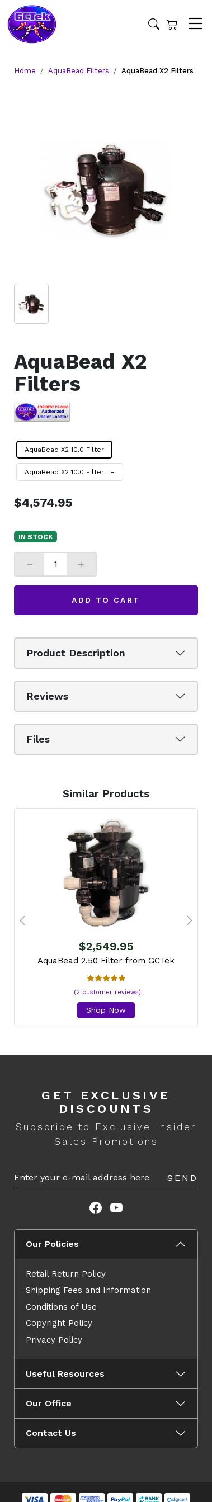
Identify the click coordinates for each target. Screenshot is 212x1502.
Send (182, 1178)
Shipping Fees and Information (88, 1290)
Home (25, 71)
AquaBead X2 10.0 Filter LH (70, 472)
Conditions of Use (61, 1307)
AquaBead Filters (78, 71)
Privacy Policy (54, 1340)
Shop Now (106, 1009)
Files (38, 739)
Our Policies (52, 1244)
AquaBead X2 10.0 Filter (64, 450)
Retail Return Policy (66, 1274)
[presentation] (22, 920)
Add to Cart (106, 600)
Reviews (47, 696)
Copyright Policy (59, 1323)
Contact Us (51, 1433)
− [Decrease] (29, 564)
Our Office (49, 1403)
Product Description (75, 653)
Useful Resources (65, 1373)
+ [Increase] (81, 564)
